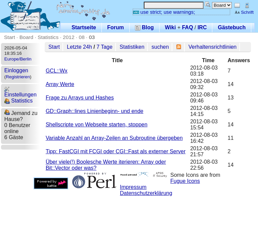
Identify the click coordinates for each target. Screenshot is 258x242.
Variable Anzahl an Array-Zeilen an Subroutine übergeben (114, 138)
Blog (144, 27)
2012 (69, 37)
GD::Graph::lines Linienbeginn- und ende (94, 111)
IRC (202, 27)
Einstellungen (20, 91)
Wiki (170, 27)
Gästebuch (232, 27)
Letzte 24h (79, 47)
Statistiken (132, 47)
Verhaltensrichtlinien (212, 47)
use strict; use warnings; (164, 12)
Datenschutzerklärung (146, 193)
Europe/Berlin (18, 59)
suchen (160, 47)
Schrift (244, 12)
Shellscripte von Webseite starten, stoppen (96, 124)
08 (82, 37)
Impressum (133, 187)
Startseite (84, 27)
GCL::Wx (57, 71)
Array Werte (60, 84)
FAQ (187, 27)
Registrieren (18, 76)
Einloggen (16, 70)
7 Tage (104, 47)
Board (26, 37)
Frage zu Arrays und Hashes (80, 97)
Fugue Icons (185, 181)
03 (92, 37)
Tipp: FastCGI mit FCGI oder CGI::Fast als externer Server (115, 151)
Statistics (48, 37)
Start (9, 37)
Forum (115, 27)
